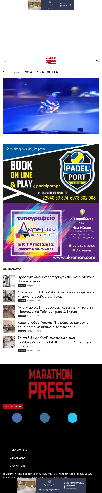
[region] (51, 5)
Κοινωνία (22, 285)
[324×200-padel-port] (51, 173)
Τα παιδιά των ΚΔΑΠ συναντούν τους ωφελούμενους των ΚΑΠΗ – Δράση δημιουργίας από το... (55, 342)
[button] (51, 5)
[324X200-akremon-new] (51, 232)
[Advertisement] (51, 33)
